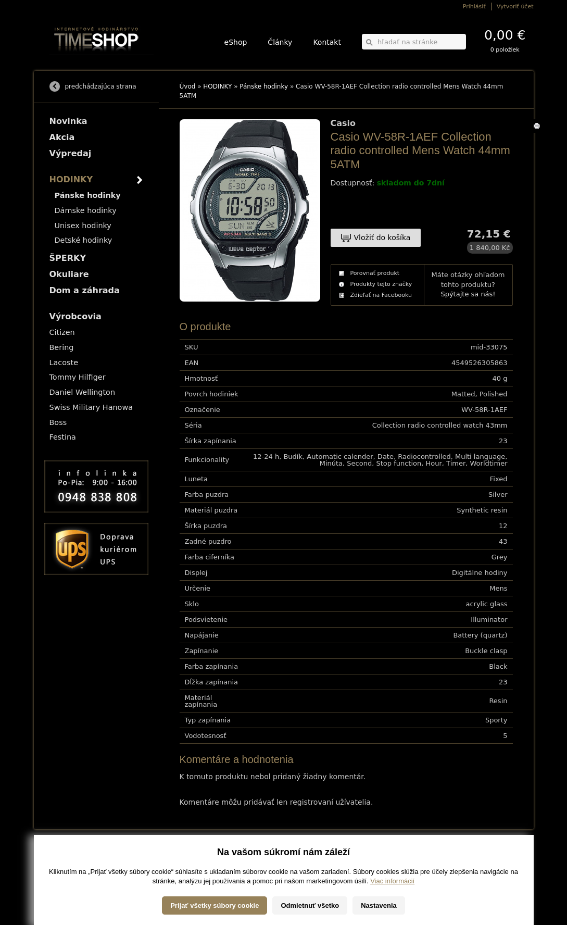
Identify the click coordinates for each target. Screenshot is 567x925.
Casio (343, 123)
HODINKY (217, 86)
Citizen (62, 332)
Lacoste (64, 362)
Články (280, 42)
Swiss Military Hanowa (91, 407)
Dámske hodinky (86, 210)
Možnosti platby (67, 864)
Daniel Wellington (82, 392)
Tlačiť (538, 132)
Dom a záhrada (84, 290)
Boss (58, 422)
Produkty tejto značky (381, 284)
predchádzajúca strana (100, 86)
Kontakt (327, 42)
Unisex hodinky (83, 225)
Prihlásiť (474, 6)
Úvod (188, 86)
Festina (62, 437)
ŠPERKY (67, 258)
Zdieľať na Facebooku (381, 295)
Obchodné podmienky (75, 871)
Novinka (68, 121)
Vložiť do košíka (382, 237)
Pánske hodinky (264, 86)
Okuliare (69, 274)
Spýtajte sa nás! (467, 294)
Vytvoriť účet (515, 6)
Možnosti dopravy (70, 857)
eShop (235, 42)
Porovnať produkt (375, 273)
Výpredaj (70, 153)
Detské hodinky (83, 240)
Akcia (62, 137)
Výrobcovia (75, 316)
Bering (61, 347)
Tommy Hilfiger (77, 377)
